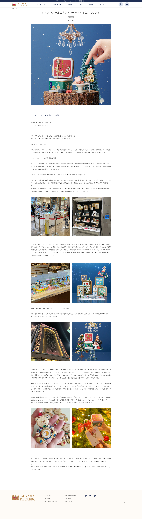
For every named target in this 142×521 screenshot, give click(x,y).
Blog (91, 5)
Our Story (57, 5)
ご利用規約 (68, 500)
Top (13, 10)
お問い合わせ (68, 503)
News (70, 5)
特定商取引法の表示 (70, 497)
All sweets (41, 5)
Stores (101, 5)
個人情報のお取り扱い (51, 503)
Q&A (81, 5)
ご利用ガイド (49, 497)
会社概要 (47, 500)
